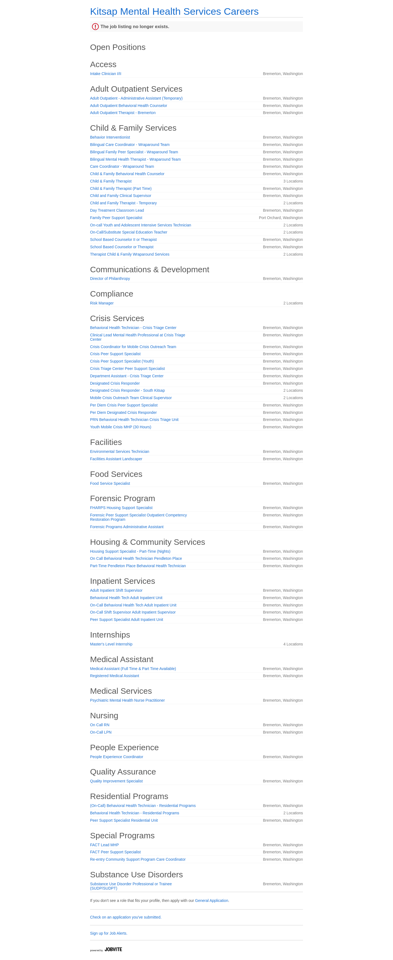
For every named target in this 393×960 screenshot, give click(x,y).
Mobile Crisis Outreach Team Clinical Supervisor (131, 398)
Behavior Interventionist (110, 137)
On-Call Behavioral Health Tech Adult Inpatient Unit (133, 605)
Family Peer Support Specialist (116, 218)
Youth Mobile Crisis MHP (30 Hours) (120, 427)
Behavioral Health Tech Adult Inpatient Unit (126, 598)
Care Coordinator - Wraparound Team (122, 166)
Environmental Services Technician (119, 451)
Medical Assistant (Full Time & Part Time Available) (133, 668)
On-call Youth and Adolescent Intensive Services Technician (140, 225)
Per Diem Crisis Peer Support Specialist (123, 405)
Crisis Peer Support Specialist (115, 354)
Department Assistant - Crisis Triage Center (126, 376)
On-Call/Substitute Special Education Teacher (128, 232)
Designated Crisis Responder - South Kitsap (127, 390)
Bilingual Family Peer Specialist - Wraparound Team (134, 152)
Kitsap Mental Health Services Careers (174, 11)
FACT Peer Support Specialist (115, 852)
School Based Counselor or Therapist (121, 247)
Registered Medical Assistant (114, 676)
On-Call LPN (101, 732)
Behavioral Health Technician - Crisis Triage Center (133, 327)
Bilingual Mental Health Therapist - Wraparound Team (135, 159)
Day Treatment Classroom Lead (117, 210)
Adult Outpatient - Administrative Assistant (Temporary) (136, 98)
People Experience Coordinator (116, 757)
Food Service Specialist (110, 483)
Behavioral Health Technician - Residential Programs (134, 813)
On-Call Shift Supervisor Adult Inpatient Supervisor (133, 612)
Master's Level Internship (111, 644)
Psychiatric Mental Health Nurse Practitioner (127, 700)
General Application (211, 900)
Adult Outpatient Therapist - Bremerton (123, 112)
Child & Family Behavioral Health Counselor (127, 174)
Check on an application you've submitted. (126, 917)
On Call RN (99, 725)
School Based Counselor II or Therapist (123, 239)
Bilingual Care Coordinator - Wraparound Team (129, 144)
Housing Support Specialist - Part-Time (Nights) (130, 551)
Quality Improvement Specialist (116, 781)
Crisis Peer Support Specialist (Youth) (122, 361)
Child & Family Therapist (111, 181)
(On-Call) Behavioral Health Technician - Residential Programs (143, 805)
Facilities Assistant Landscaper (116, 459)
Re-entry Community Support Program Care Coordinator (138, 859)
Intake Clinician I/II (105, 73)
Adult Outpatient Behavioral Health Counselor (128, 105)
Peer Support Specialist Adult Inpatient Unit (126, 619)
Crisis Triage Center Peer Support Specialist (127, 368)
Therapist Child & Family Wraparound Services (129, 254)
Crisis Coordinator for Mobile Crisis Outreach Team (133, 347)
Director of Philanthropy (110, 278)
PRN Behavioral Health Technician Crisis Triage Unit (134, 419)
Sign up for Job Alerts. (108, 933)
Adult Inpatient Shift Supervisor (116, 590)
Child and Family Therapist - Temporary (123, 203)
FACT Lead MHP (104, 845)
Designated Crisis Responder (115, 383)
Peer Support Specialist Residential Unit (124, 820)
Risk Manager (102, 303)
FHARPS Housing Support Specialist (121, 508)
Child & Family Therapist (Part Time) (120, 188)
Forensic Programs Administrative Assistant (126, 527)
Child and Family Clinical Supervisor (120, 195)
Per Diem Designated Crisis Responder (123, 412)
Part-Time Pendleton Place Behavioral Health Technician (138, 566)
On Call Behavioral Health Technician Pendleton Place (136, 558)
